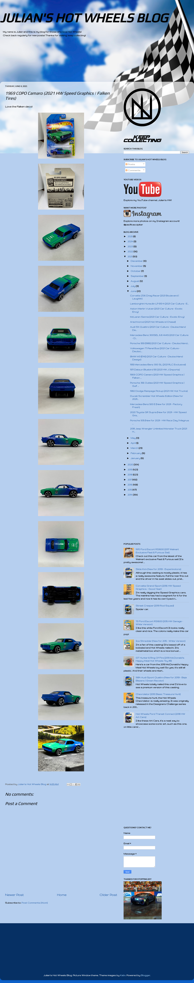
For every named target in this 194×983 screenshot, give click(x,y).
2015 (130, 489)
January (136, 458)
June (134, 291)
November (137, 266)
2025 (130, 236)
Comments (133, 170)
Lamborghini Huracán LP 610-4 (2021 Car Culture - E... (159, 303)
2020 (131, 464)
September (137, 276)
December (137, 261)
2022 (131, 251)
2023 (131, 246)
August (135, 281)
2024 (131, 241)
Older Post (108, 895)
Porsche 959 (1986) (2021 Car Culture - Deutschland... (159, 343)
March (135, 448)
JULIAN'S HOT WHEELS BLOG (84, 17)
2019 (130, 469)
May (133, 438)
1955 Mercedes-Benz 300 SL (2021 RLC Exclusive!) (158, 364)
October (136, 271)
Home (61, 895)
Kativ (122, 975)
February (136, 453)
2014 (130, 495)
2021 (130, 256)
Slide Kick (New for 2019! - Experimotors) (158, 569)
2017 (130, 479)
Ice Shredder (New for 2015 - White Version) (160, 641)
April (133, 443)
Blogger (145, 975)
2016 (130, 484)
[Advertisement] (89, 62)
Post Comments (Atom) (35, 903)
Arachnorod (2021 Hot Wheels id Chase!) (153, 322)
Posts (130, 164)
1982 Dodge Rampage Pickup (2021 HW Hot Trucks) (159, 391)
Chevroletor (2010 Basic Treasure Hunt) (158, 694)
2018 (130, 474)
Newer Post (14, 895)
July (133, 286)
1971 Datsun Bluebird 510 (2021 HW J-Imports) (155, 369)
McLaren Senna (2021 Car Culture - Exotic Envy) (157, 317)
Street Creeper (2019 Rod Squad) (155, 605)
